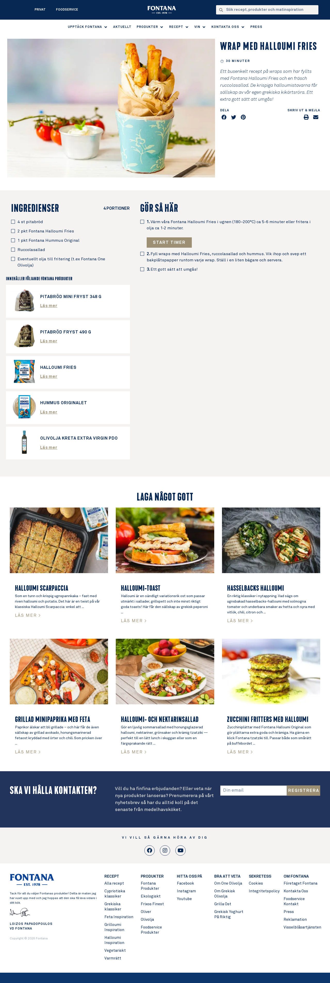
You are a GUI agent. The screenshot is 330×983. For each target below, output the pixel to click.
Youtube (184, 899)
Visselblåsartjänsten (302, 927)
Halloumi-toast (141, 588)
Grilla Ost (222, 904)
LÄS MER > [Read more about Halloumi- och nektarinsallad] (134, 752)
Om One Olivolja (228, 883)
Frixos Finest (152, 904)
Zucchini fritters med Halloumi (268, 719)
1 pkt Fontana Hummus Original (48, 240)
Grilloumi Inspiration (114, 927)
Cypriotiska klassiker (114, 893)
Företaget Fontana (300, 883)
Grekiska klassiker (112, 906)
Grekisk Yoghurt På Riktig (228, 914)
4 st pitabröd (30, 222)
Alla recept (114, 883)
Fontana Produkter (150, 886)
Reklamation (295, 920)
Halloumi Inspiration (114, 940)
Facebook (185, 883)
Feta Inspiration (118, 917)
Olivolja (147, 920)
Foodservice (67, 9)
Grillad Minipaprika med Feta (52, 719)
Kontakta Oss (296, 891)
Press (289, 912)
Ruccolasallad (31, 250)
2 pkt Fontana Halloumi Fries (46, 231)
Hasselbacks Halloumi (255, 588)
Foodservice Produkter (151, 929)
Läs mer (48, 306)
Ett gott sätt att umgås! (172, 269)
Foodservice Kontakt (294, 901)
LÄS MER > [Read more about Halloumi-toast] (134, 621)
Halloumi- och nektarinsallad (160, 719)
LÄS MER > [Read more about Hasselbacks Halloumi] (240, 621)
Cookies (256, 883)
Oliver (146, 912)
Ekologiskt (151, 896)
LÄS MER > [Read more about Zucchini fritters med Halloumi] (240, 752)
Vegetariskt (115, 951)
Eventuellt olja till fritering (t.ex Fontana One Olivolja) (61, 262)
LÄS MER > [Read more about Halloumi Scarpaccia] (28, 615)
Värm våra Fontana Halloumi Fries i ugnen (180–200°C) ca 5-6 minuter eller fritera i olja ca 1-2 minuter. (229, 225)
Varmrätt (112, 958)
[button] (88, 27)
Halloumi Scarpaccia (41, 588)
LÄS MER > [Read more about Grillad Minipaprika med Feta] (28, 752)
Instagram (186, 891)
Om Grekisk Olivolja (224, 893)
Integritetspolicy (264, 891)
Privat (40, 9)
